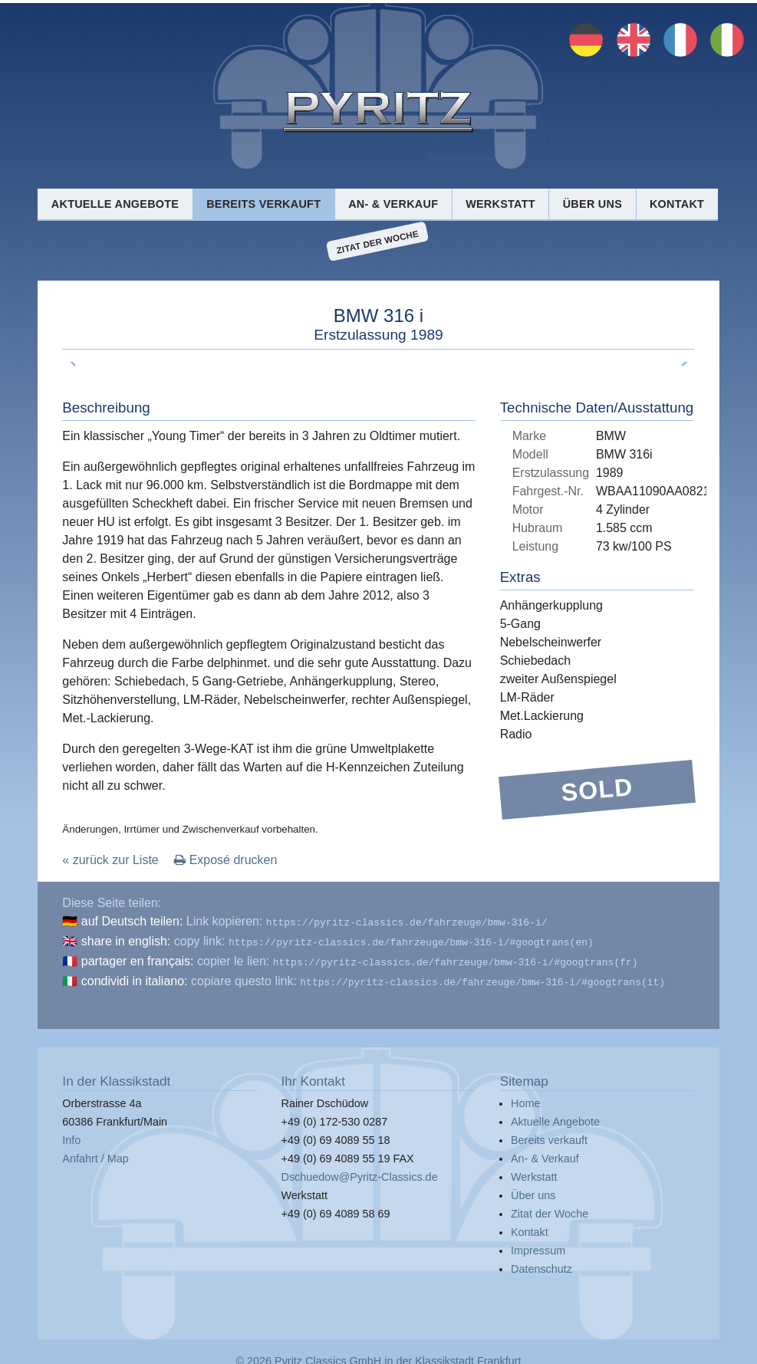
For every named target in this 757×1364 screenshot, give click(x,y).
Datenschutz (541, 1263)
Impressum (538, 1244)
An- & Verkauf (393, 204)
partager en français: (137, 958)
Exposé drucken (225, 859)
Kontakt (677, 204)
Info (71, 1134)
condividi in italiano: (134, 976)
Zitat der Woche (378, 241)
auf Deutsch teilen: (132, 921)
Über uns (592, 204)
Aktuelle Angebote (115, 204)
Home (525, 1097)
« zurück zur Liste (110, 859)
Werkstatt (500, 204)
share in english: (126, 939)
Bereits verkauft (263, 204)
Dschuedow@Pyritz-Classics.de (359, 1171)
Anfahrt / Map (95, 1152)
